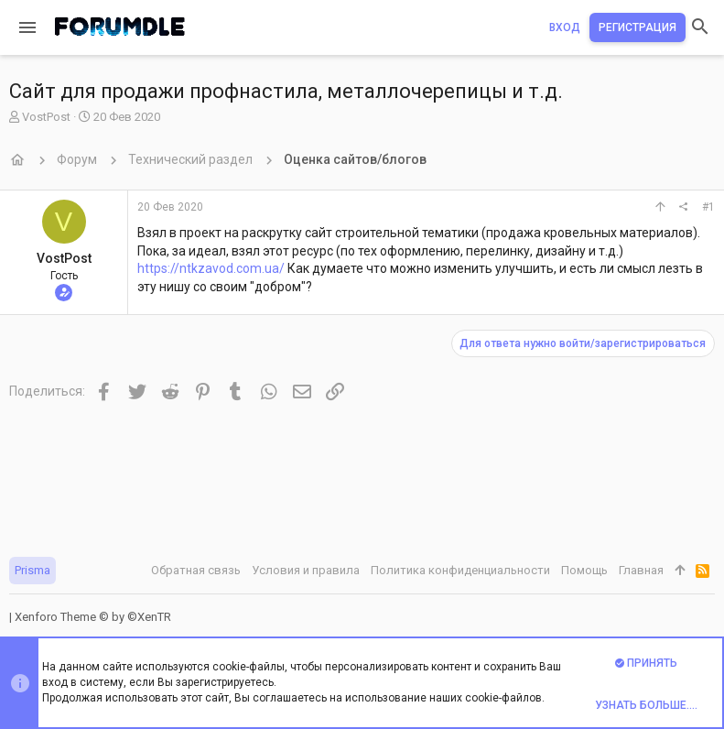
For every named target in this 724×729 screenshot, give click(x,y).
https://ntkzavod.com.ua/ (211, 268)
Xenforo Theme (93, 617)
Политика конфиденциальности (460, 570)
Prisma (32, 570)
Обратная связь (196, 570)
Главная (641, 570)
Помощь (584, 570)
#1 (708, 207)
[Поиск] (700, 27)
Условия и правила (306, 570)
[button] (27, 27)
